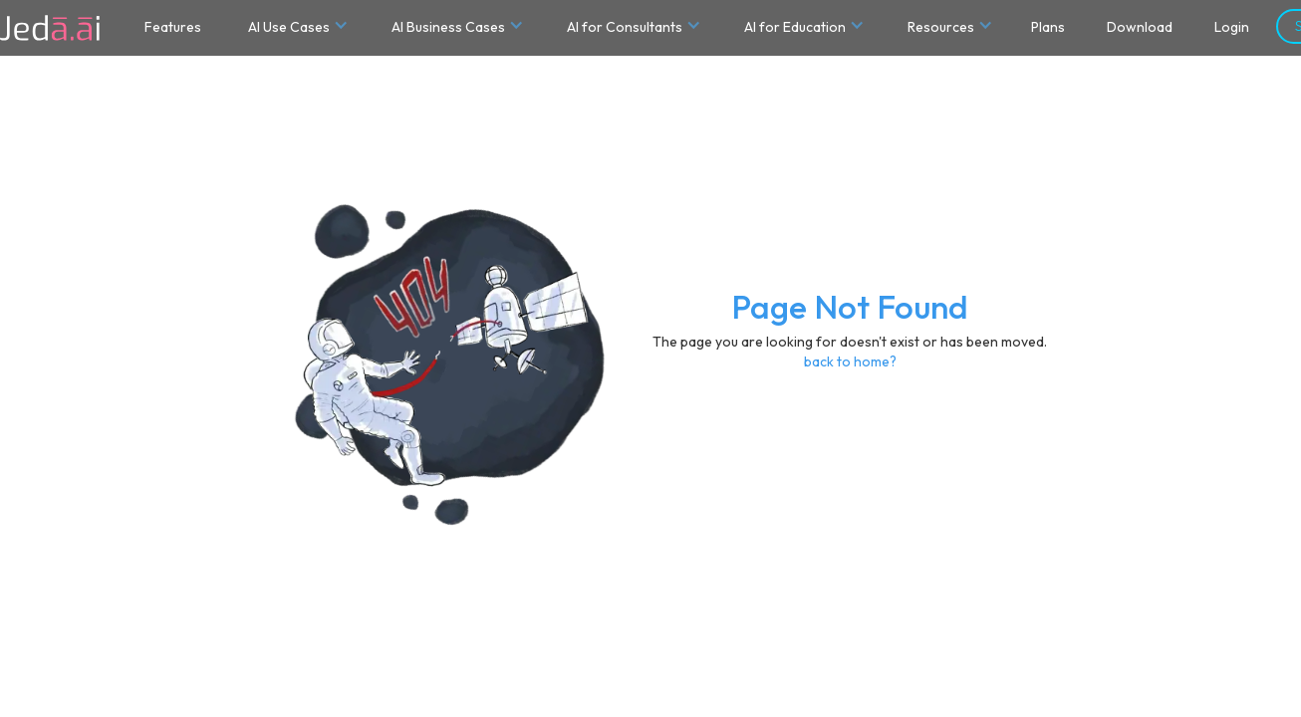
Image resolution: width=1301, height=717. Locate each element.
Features (172, 27)
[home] (50, 28)
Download (1139, 27)
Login (1231, 27)
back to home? (850, 361)
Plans (1048, 27)
